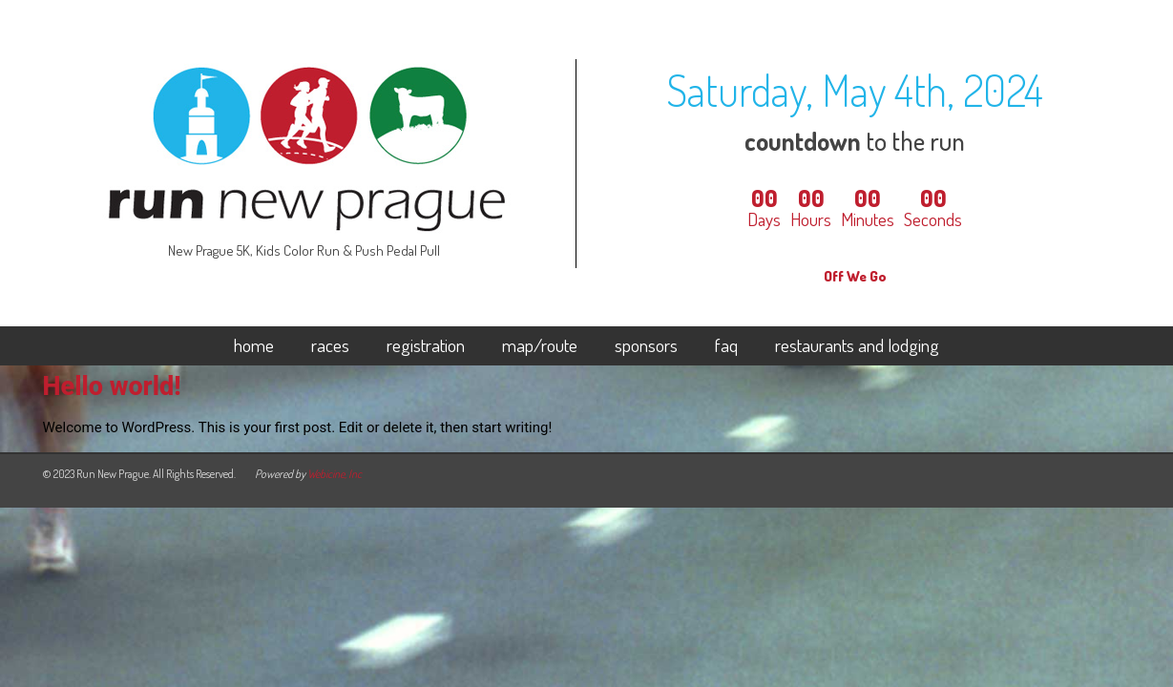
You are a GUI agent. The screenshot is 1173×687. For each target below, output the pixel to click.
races (330, 346)
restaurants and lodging (857, 346)
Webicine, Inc (334, 474)
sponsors (646, 346)
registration (426, 346)
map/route (539, 346)
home (254, 346)
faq (726, 346)
